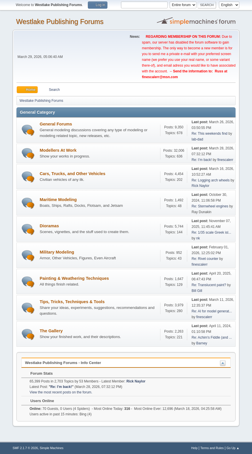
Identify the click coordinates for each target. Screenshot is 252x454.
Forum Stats (39, 373)
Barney (201, 343)
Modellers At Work (58, 150)
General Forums (56, 124)
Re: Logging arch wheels (211, 180)
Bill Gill (197, 291)
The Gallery (51, 331)
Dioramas (49, 226)
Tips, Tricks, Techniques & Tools (72, 301)
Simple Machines (51, 448)
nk (198, 238)
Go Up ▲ (232, 448)
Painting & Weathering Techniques (74, 278)
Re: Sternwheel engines (210, 206)
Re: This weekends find (209, 134)
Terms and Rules (212, 448)
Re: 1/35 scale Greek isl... (211, 232)
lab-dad (197, 139)
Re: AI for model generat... (212, 311)
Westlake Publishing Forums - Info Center (63, 363)
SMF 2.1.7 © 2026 (25, 448)
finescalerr (225, 160)
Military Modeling (57, 252)
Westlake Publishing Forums (59, 21)
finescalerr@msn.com (160, 77)
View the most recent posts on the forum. (61, 392)
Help (194, 448)
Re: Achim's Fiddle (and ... (212, 337)
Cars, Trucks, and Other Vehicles (72, 173)
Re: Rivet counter (205, 259)
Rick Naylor (200, 186)
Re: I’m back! (202, 160)
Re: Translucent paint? (209, 285)
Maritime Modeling (58, 199)
